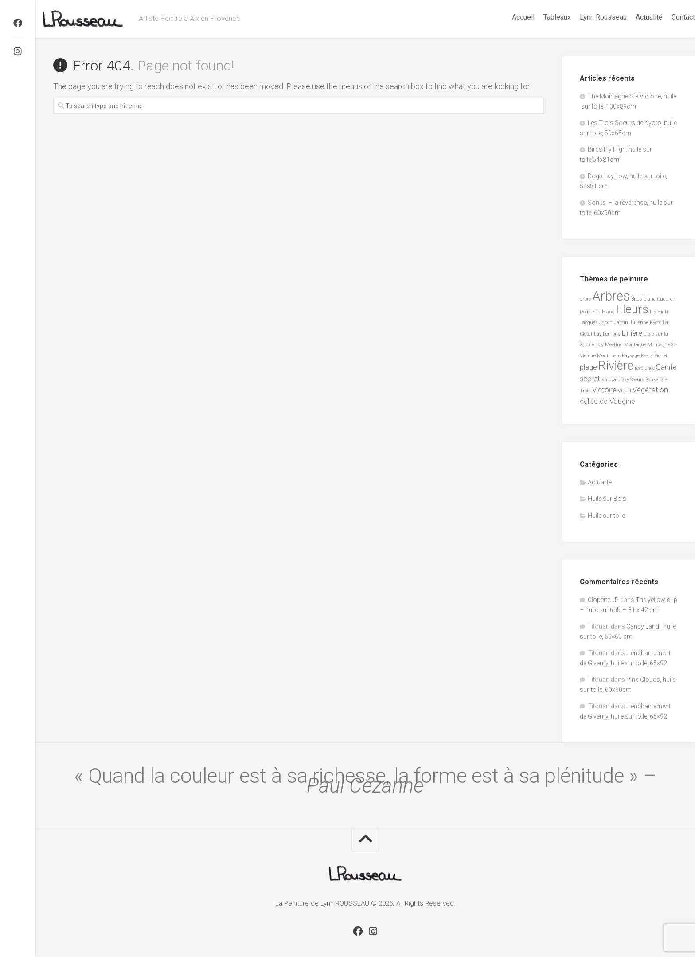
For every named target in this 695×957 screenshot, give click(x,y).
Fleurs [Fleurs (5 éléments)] (632, 309)
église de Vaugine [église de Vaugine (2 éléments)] (607, 401)
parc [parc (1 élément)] (616, 356)
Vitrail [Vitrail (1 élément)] (624, 391)
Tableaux (539, 17)
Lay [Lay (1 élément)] (597, 334)
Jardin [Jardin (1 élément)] (621, 322)
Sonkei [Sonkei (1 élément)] (653, 380)
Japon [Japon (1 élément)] (606, 322)
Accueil (505, 17)
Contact (665, 17)
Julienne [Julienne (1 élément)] (638, 322)
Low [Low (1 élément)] (599, 345)
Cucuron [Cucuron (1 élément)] (666, 299)
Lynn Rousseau (585, 17)
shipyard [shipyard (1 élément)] (611, 380)
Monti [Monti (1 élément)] (603, 356)
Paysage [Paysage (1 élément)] (631, 356)
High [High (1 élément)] (662, 312)
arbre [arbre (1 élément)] (585, 299)
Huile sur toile (606, 515)
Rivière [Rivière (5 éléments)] (615, 366)
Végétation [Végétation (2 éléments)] (650, 389)
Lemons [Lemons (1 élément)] (612, 334)
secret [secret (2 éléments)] (590, 378)
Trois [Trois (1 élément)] (585, 391)
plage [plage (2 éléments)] (588, 367)
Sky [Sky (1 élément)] (625, 380)
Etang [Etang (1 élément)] (608, 312)
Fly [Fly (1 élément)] (653, 312)
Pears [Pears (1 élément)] (647, 356)
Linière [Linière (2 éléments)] (632, 332)
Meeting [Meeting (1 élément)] (614, 345)
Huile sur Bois (607, 498)
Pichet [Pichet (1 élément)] (661, 356)
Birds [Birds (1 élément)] (636, 299)
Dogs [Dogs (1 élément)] (585, 312)
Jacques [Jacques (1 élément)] (589, 322)
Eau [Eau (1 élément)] (596, 312)
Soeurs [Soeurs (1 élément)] (637, 380)
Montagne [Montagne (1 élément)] (635, 345)
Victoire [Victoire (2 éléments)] (604, 389)
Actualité (631, 17)
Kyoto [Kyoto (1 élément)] (655, 322)
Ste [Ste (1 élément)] (664, 380)
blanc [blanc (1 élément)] (650, 299)
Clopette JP (603, 599)
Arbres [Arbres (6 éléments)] (611, 296)
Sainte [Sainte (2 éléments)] (666, 367)
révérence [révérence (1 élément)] (645, 368)
